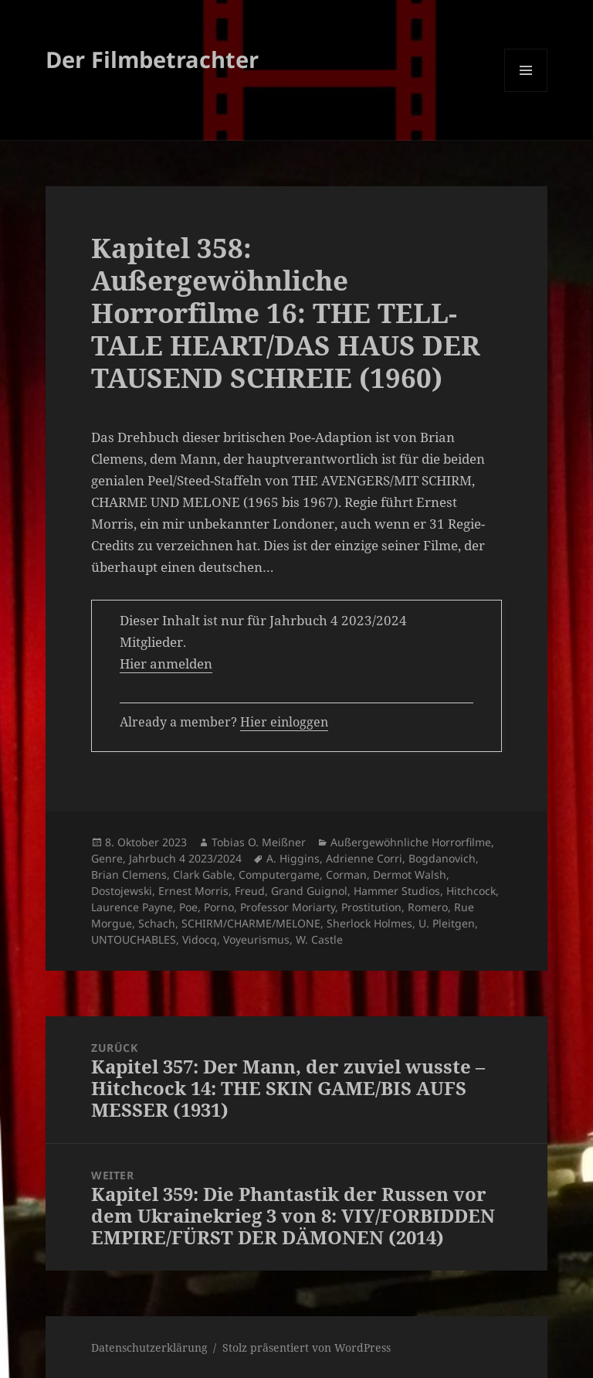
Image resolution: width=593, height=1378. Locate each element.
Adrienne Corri (364, 858)
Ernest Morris (193, 890)
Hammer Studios (397, 890)
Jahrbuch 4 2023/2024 (185, 858)
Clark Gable (202, 874)
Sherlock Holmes (369, 923)
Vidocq (199, 939)
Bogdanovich (442, 858)
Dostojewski (121, 890)
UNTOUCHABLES (133, 939)
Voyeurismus (256, 939)
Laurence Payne (132, 907)
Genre (107, 858)
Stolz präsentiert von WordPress (306, 1347)
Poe (188, 907)
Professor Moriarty (287, 907)
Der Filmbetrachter (152, 59)
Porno (219, 907)
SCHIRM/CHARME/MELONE (250, 923)
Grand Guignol (309, 890)
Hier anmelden (166, 663)
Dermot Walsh (409, 874)
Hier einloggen (284, 721)
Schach (156, 923)
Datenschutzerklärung (149, 1347)
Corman (346, 874)
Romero (428, 907)
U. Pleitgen (446, 923)
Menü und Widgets (526, 91)
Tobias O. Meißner (259, 842)
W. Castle (319, 939)
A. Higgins (293, 858)
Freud (250, 890)
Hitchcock (471, 890)
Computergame (279, 874)
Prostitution (371, 907)
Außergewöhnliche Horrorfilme (410, 842)
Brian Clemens (129, 874)
